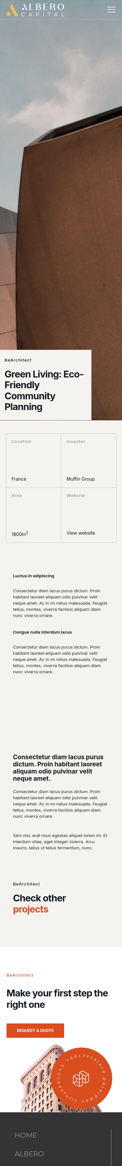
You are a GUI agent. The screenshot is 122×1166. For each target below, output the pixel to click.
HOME (26, 1135)
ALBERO (29, 1154)
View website (81, 533)
